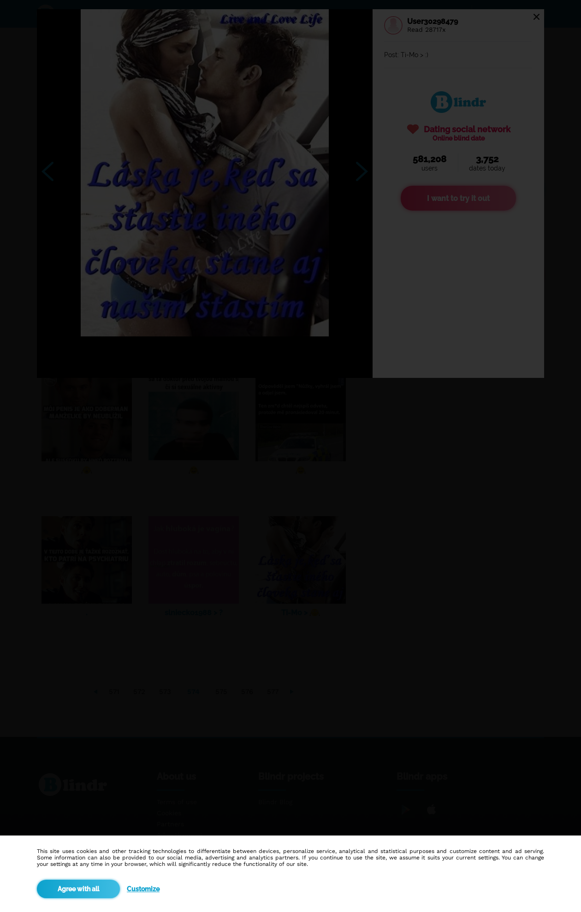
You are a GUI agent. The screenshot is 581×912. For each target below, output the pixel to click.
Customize (143, 889)
